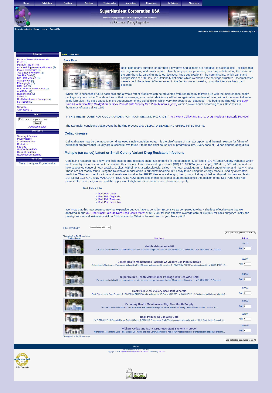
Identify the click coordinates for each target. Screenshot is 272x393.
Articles (89, 3)
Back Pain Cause (107, 193)
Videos (20, 96)
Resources (151, 3)
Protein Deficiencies (27, 70)
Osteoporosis (24, 80)
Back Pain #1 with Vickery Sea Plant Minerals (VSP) (144, 104)
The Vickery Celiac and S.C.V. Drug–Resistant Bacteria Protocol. (208, 116)
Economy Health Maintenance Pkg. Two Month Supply (159, 304)
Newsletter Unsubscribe (29, 154)
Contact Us (55, 29)
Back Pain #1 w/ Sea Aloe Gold (159, 316)
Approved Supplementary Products (34, 67)
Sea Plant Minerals (26, 78)
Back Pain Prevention (109, 202)
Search (37, 114)
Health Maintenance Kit (159, 246)
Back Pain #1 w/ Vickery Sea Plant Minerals (159, 290)
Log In (44, 29)
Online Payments (22, 367)
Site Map (21, 146)
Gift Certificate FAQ (27, 149)
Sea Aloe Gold (24, 75)
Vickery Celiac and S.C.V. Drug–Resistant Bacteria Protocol (159, 328)
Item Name (159, 238)
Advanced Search (37, 126)
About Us (194, 3)
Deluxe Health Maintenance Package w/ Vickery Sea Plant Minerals (159, 261)
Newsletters (131, 3)
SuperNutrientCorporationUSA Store (134, 352)
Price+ (245, 238)
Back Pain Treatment (109, 199)
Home (26, 3)
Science (173, 3)
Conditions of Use (26, 141)
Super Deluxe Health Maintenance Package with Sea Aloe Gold (159, 277)
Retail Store (47, 3)
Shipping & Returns (27, 136)
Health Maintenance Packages (32, 99)
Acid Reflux (23, 91)
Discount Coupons (26, 152)
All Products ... (24, 109)
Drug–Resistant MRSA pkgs (31, 88)
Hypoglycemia (24, 94)
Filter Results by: (71, 228)
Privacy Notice (24, 139)
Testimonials (110, 3)
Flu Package (23, 102)
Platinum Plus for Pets (28, 64)
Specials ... (22, 107)
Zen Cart (161, 352)
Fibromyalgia (23, 83)
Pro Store (68, 3)
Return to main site (23, 29)
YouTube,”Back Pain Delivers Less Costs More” (115, 212)
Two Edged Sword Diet (28, 72)
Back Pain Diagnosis (109, 196)
